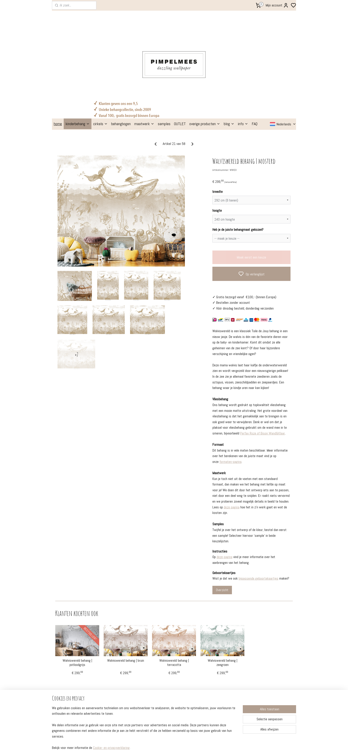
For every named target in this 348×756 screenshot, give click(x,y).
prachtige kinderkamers (120, 658)
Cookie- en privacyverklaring (111, 747)
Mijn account (277, 5)
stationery (159, 676)
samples (164, 60)
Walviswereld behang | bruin (125, 597)
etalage (108, 670)
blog (229, 60)
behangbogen (121, 60)
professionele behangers (72, 676)
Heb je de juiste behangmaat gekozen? (237, 166)
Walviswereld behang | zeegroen (222, 599)
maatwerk (144, 60)
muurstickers (161, 664)
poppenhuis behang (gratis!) (172, 688)
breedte (217, 128)
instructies (62, 664)
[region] (144, 730)
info (243, 60)
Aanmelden (260, 670)
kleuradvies (111, 664)
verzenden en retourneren (73, 670)
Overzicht (222, 526)
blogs (107, 652)
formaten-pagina (230, 398)
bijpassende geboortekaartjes (258, 515)
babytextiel (160, 682)
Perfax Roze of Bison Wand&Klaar (262, 369)
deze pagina (231, 443)
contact (60, 688)
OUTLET (180, 60)
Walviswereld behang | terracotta (174, 599)
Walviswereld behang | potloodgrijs (77, 599)
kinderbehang (77, 60)
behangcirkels (162, 658)
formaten (61, 658)
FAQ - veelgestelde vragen (73, 652)
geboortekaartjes (164, 670)
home (58, 60)
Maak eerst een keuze (251, 193)
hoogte (217, 147)
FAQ (254, 60)
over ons (60, 682)
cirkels (100, 60)
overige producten (204, 60)
